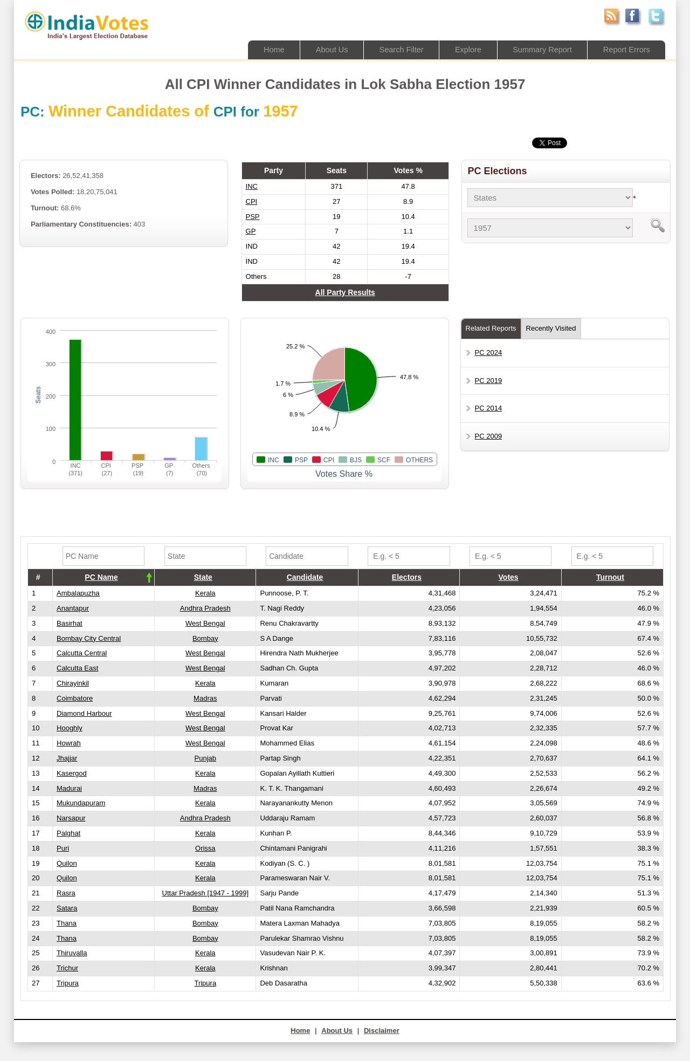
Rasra (66, 893)
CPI (252, 201)
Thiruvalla (72, 953)
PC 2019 (488, 381)
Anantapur (73, 608)
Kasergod (72, 773)
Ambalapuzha (78, 593)
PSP (253, 217)
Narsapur (71, 818)
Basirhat (69, 623)
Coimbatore (75, 698)
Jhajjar (67, 758)
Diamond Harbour (84, 713)
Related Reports (491, 328)
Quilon (67, 863)
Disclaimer (381, 1030)
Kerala (205, 593)
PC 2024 (488, 352)
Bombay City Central (89, 638)
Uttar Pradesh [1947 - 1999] (205, 893)
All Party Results (345, 292)
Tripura (68, 983)
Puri (63, 848)
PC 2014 (488, 408)
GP (251, 231)
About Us (323, 49)
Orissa (205, 848)
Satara (67, 908)
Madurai (69, 788)
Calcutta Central (82, 653)
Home (263, 49)
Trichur (67, 968)
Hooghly (69, 728)
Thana (67, 923)
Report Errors (625, 49)
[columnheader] (104, 577)
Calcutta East (77, 668)
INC (252, 186)
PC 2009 (488, 436)
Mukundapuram (81, 803)
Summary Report (538, 49)
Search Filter (394, 49)
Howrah (69, 743)
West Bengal (205, 623)
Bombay (205, 638)
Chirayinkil (73, 683)
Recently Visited (551, 328)
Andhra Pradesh (205, 608)
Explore (463, 49)
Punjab (205, 758)
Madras (205, 698)
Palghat (68, 833)
